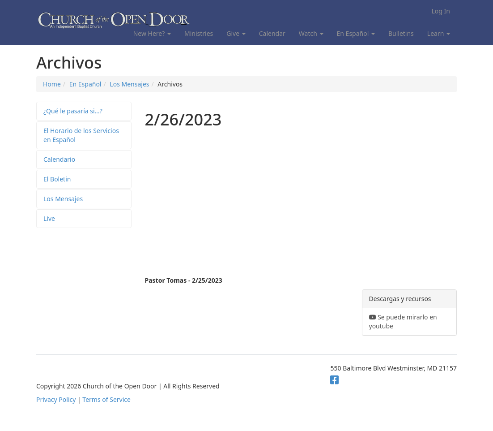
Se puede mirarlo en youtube (403, 321)
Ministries (198, 33)
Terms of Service (106, 399)
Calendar (272, 33)
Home (52, 84)
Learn (438, 33)
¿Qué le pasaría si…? (72, 111)
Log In (441, 11)
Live (49, 218)
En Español (356, 33)
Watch (311, 33)
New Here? (152, 33)
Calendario (59, 159)
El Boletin (57, 179)
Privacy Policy (56, 399)
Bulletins (401, 33)
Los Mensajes (129, 84)
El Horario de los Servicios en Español (81, 135)
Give (235, 33)
